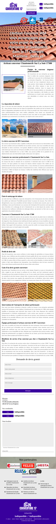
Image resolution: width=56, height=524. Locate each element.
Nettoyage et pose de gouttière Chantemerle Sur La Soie (12, 482)
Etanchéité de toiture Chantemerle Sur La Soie (30, 488)
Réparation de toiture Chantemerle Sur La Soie (13, 488)
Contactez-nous (28, 520)
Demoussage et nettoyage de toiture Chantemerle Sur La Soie (47, 485)
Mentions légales (41, 519)
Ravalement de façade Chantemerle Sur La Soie (13, 492)
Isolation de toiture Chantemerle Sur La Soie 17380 (30, 482)
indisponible (48, 4)
